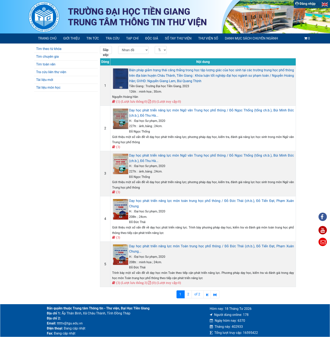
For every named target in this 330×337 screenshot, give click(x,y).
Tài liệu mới (44, 80)
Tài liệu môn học (48, 87)
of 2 (197, 294)
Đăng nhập (305, 4)
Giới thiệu (71, 38)
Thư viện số (208, 38)
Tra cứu (112, 38)
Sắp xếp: (106, 51)
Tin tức (92, 38)
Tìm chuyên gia (47, 57)
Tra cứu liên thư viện (51, 72)
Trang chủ (47, 38)
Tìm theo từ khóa (48, 49)
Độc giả (151, 38)
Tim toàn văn (45, 64)
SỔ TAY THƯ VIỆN (178, 38)
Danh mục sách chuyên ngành (251, 38)
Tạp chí (132, 38)
